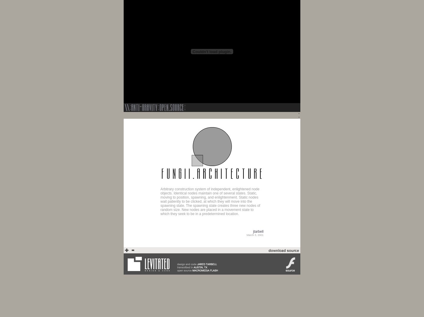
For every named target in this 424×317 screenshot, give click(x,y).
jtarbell (258, 232)
